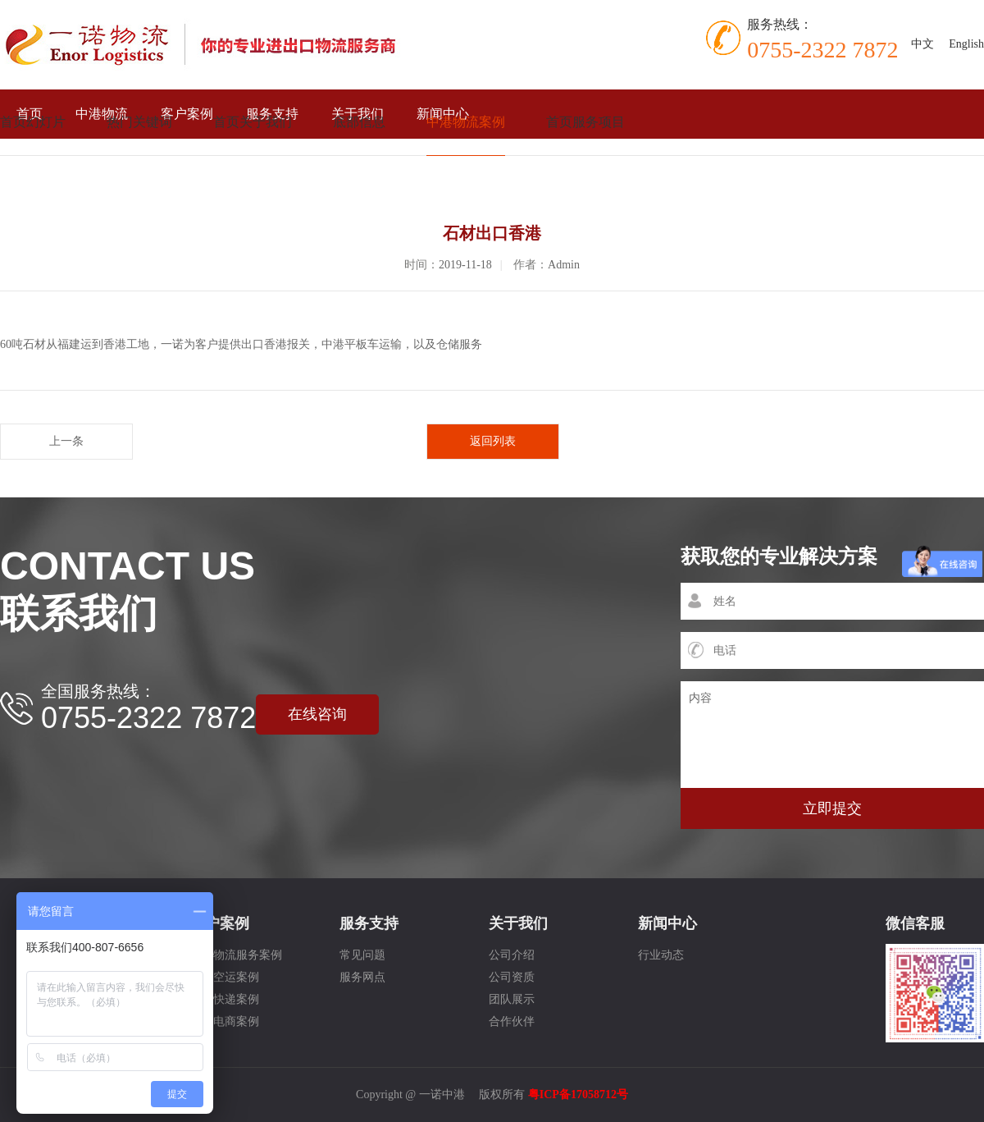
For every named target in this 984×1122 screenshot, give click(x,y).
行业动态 (661, 955)
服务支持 (369, 923)
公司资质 (512, 977)
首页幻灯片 (33, 122)
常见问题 (362, 955)
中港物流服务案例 (236, 955)
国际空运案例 (224, 977)
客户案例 (187, 114)
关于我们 (518, 923)
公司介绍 (512, 955)
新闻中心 (667, 923)
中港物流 (101, 114)
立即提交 (832, 808)
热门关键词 (139, 122)
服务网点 (362, 977)
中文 (922, 44)
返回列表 (493, 441)
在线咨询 (317, 714)
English (966, 44)
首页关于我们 (252, 122)
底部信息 (359, 122)
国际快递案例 (224, 999)
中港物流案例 (465, 122)
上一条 (66, 441)
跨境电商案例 (224, 1021)
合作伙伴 (512, 1021)
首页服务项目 (585, 122)
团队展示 (512, 999)
